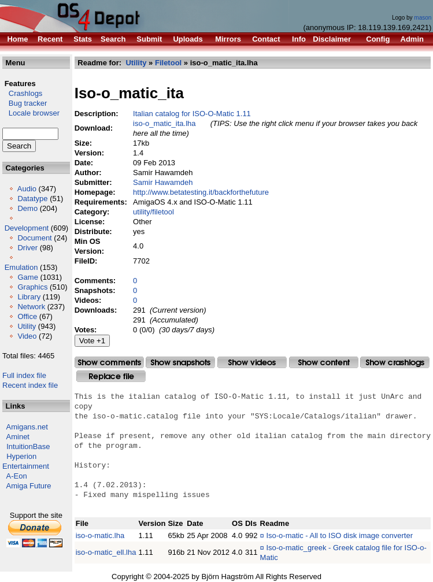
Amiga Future (28, 485)
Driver (27, 247)
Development (27, 228)
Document (34, 237)
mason (422, 17)
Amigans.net (27, 426)
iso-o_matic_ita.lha (164, 123)
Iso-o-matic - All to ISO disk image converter (340, 535)
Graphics (32, 287)
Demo (27, 208)
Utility (26, 326)
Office (27, 316)
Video (26, 336)
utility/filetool (153, 211)
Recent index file (30, 385)
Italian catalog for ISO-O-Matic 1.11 (192, 113)
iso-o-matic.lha (100, 535)
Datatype (32, 198)
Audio (26, 188)
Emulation (21, 267)
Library (28, 296)
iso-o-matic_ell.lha (106, 552)
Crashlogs (22, 93)
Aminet (17, 436)
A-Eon (16, 476)
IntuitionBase (28, 446)
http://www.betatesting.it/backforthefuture (201, 192)
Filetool (168, 62)
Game (27, 277)
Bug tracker (24, 103)
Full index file (24, 375)
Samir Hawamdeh (163, 182)
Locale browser (31, 113)
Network (31, 306)
